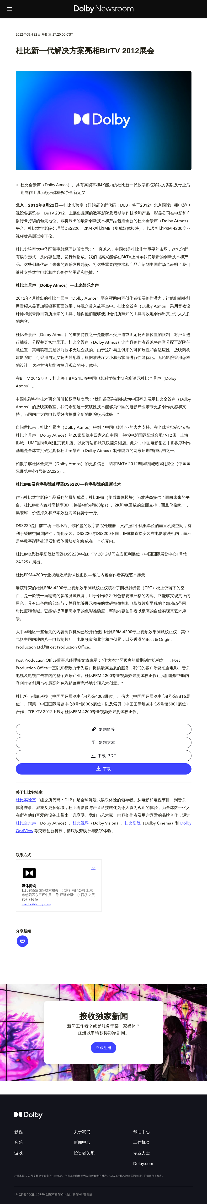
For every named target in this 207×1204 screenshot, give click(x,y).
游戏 (18, 1153)
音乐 (18, 1142)
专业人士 (141, 1153)
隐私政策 (54, 1195)
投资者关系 (84, 1153)
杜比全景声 (26, 823)
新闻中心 (82, 1142)
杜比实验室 (26, 800)
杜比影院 (132, 823)
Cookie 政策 (70, 1195)
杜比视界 (81, 823)
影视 (18, 1132)
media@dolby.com (36, 904)
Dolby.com (143, 1163)
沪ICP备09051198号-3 (31, 1195)
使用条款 (86, 1195)
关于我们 (82, 1132)
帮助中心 (141, 1132)
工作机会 (141, 1142)
